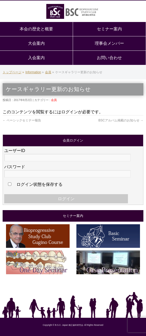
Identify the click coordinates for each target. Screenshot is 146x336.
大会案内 (36, 43)
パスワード (14, 167)
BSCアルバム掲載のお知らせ (120, 120)
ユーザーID (14, 150)
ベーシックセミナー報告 (22, 120)
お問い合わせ (109, 57)
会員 (54, 100)
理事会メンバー (109, 43)
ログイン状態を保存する (34, 184)
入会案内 (36, 57)
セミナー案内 (109, 29)
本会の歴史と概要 (36, 29)
